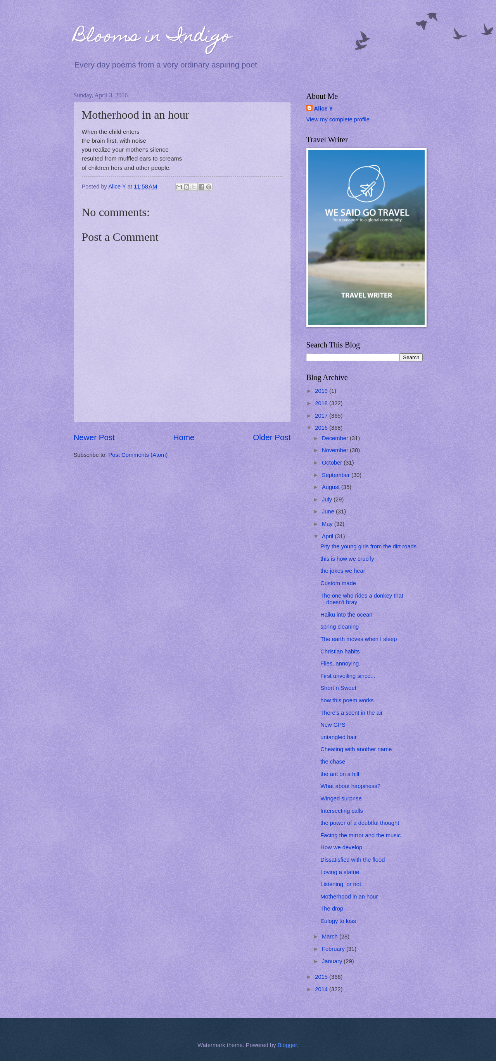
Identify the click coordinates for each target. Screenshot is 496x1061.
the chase (332, 762)
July (328, 499)
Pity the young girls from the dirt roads (368, 546)
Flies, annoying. (340, 663)
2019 (322, 391)
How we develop (341, 847)
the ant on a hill (339, 774)
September (336, 475)
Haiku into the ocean (346, 615)
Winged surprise (340, 798)
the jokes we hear (342, 571)
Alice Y (323, 108)
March (330, 936)
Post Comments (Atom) (138, 455)
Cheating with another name (356, 749)
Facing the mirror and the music (360, 835)
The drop (331, 908)
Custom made (338, 583)
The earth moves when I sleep (358, 639)
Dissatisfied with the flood (352, 860)
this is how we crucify (347, 559)
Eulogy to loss (338, 921)
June (329, 511)
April (328, 536)
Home (184, 437)
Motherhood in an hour (349, 896)
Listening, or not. (341, 884)
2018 (322, 403)
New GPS (333, 725)
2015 (322, 977)
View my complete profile (338, 119)
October (333, 463)
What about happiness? (350, 786)
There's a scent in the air (351, 713)
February (334, 949)
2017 (322, 416)
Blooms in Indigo (152, 37)
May (328, 524)
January (333, 961)
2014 (322, 989)
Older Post (271, 437)
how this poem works (346, 700)
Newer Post (94, 437)
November (336, 450)
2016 (322, 428)
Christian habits (339, 651)
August (331, 487)
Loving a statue (339, 872)
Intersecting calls (341, 811)
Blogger (287, 1045)
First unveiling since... (347, 676)
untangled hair (338, 737)
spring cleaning (339, 627)
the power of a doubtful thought (359, 823)
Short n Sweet (338, 688)
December (336, 438)
